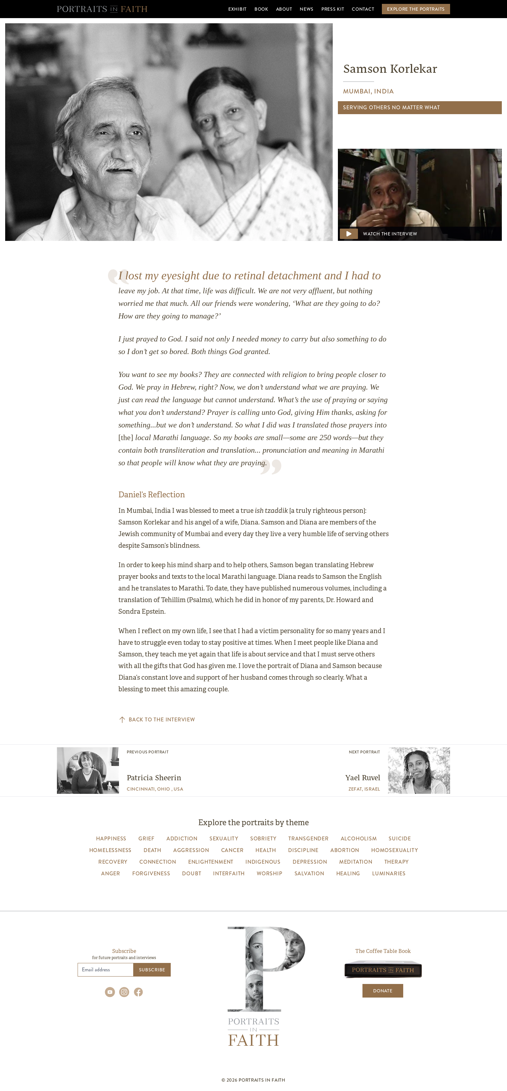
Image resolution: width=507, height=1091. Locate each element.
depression (310, 862)
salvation (309, 873)
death (152, 850)
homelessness (110, 850)
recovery (112, 862)
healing (348, 873)
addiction (182, 838)
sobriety (263, 838)
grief (146, 838)
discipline (303, 850)
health (265, 850)
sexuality (224, 838)
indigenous (263, 862)
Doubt (191, 873)
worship (270, 873)
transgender (308, 838)
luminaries (389, 873)
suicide (400, 838)
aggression (191, 850)
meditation (355, 862)
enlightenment (210, 862)
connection (157, 862)
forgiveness (151, 873)
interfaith (229, 873)
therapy (396, 862)
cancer (232, 850)
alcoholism (359, 838)
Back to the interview (156, 720)
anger (110, 873)
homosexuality (394, 850)
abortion (344, 850)
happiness (111, 838)
